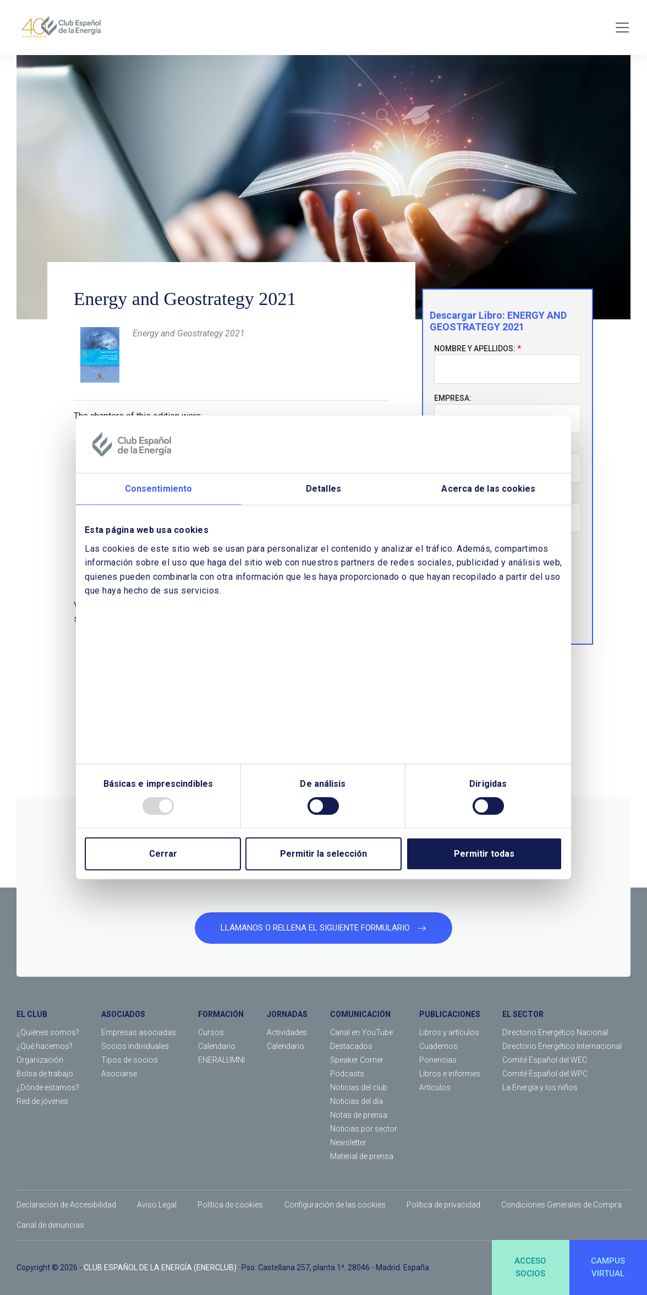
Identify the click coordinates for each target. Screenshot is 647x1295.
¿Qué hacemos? (45, 1046)
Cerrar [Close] (163, 853)
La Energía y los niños (540, 1087)
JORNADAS (287, 1014)
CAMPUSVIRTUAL (608, 1267)
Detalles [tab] (323, 488)
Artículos (435, 1087)
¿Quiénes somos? (48, 1032)
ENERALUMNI (221, 1059)
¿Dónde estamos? (48, 1087)
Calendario (216, 1046)
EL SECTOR (523, 1014)
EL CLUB (32, 1014)
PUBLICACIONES (449, 1014)
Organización (40, 1059)
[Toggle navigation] (622, 27)
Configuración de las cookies (335, 1204)
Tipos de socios (129, 1059)
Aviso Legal (157, 1204)
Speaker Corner (356, 1059)
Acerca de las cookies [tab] (488, 488)
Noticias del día (356, 1101)
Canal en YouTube (361, 1032)
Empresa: (452, 398)
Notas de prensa (358, 1115)
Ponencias (438, 1059)
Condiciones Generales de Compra (561, 1204)
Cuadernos (438, 1046)
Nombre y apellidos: (475, 348)
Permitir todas (484, 853)
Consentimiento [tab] (158, 488)
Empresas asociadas (138, 1032)
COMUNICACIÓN (360, 1014)
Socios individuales (135, 1046)
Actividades (287, 1032)
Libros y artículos (449, 1032)
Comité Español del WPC (545, 1073)
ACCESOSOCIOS (530, 1267)
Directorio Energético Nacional (555, 1032)
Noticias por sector (363, 1128)
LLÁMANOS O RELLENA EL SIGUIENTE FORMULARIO (323, 928)
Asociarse (119, 1073)
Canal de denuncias (50, 1225)
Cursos (211, 1032)
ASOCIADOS (123, 1014)
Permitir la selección (323, 853)
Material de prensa (361, 1156)
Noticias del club (358, 1087)
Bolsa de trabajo (45, 1073)
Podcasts (347, 1073)
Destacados (351, 1046)
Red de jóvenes (42, 1101)
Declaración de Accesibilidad (66, 1204)
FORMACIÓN (221, 1014)
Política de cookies (230, 1204)
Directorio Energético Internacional (562, 1046)
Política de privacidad (443, 1204)
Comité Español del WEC (544, 1059)
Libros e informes (449, 1073)
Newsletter (348, 1142)
